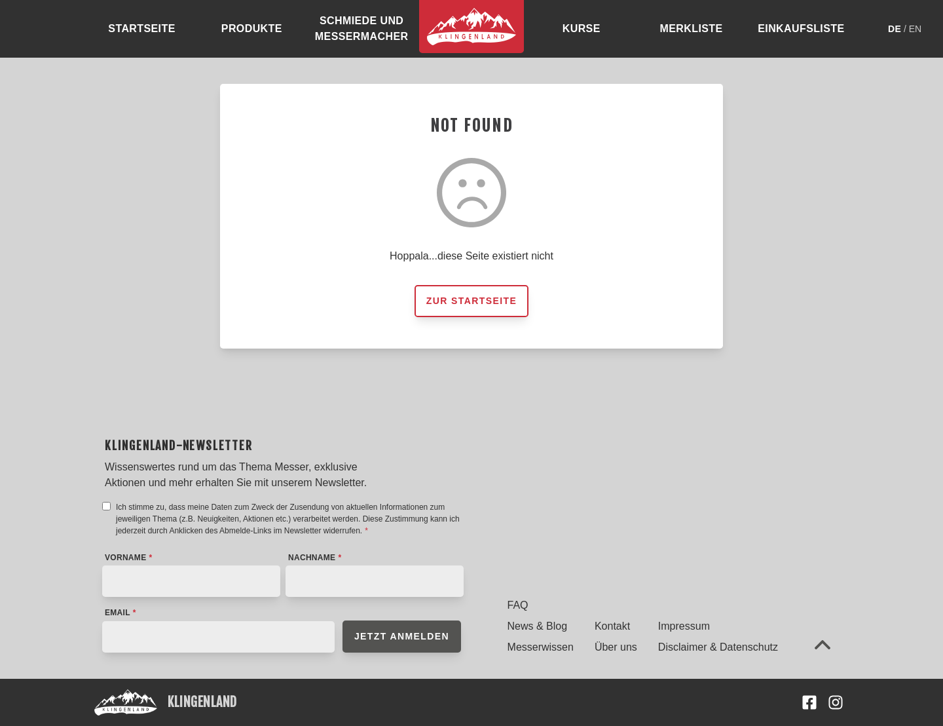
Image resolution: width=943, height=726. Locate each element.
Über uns (616, 647)
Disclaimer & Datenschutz (718, 647)
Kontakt (612, 626)
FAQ (518, 605)
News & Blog (538, 626)
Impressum (684, 626)
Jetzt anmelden (401, 636)
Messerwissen (541, 647)
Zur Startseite (471, 301)
